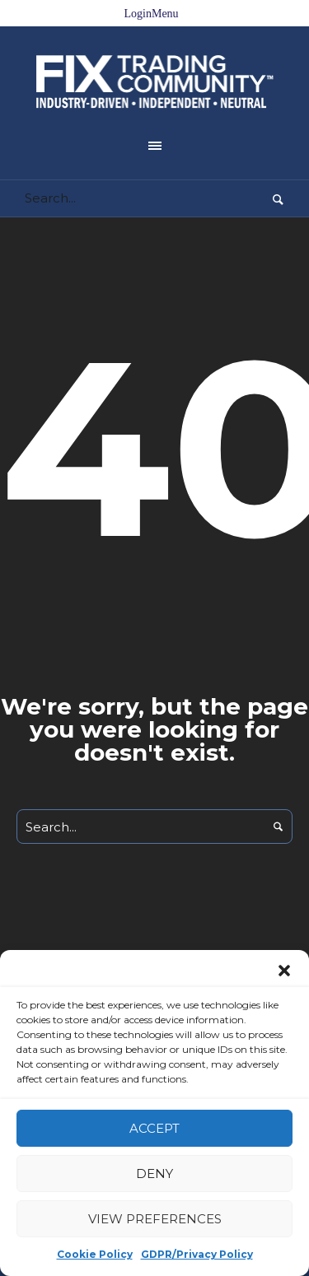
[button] (284, 970)
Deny (154, 1173)
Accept (154, 1128)
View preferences (155, 1219)
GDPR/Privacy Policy (197, 1254)
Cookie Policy (95, 1254)
